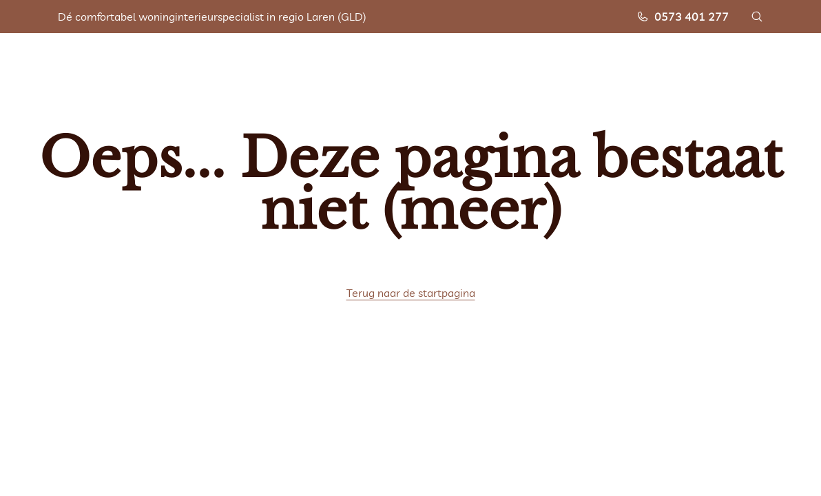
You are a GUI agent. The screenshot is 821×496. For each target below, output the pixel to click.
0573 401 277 (682, 16)
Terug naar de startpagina (410, 293)
